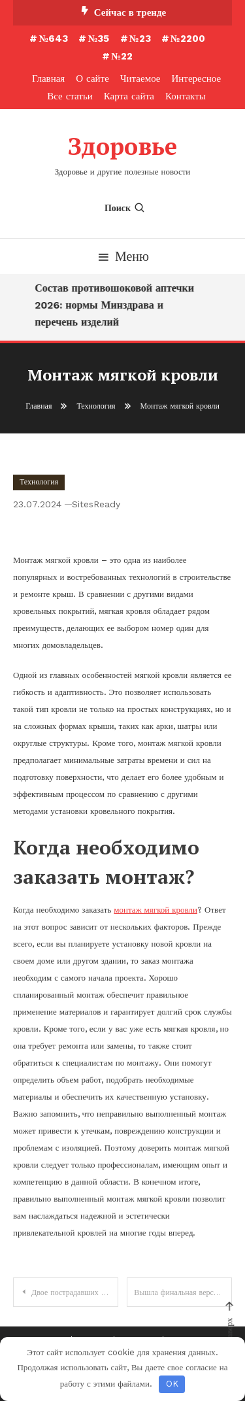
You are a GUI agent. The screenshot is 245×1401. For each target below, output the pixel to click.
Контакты (185, 96)
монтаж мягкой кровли (155, 910)
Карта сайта (129, 96)
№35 (98, 38)
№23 (140, 38)
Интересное (196, 78)
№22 (122, 56)
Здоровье (122, 146)
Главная (48, 78)
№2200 (188, 38)
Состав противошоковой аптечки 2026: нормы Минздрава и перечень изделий (116, 305)
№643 (53, 38)
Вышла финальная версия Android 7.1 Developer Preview (183, 1292)
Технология (39, 481)
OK (172, 1384)
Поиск (125, 208)
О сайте (92, 78)
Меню (122, 256)
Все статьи (70, 96)
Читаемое (140, 78)
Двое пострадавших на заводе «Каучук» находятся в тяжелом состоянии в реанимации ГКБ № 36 (74, 1292)
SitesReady (96, 504)
